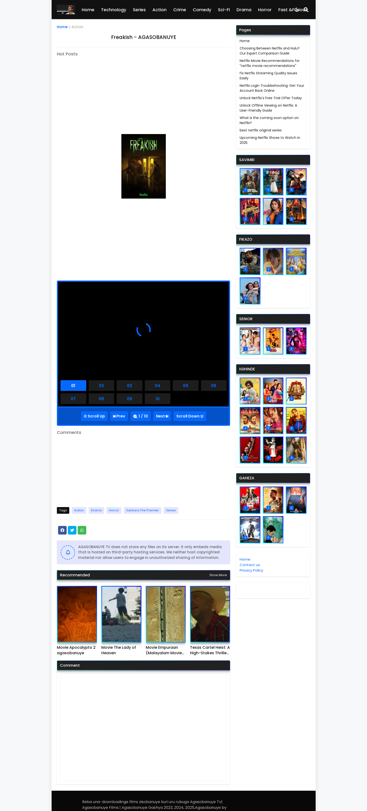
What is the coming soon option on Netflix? (269, 120)
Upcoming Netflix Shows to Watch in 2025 (270, 140)
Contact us (250, 564)
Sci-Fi (224, 10)
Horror (265, 10)
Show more (218, 575)
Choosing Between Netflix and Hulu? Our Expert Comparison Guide (270, 51)
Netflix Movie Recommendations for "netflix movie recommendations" (270, 63)
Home (88, 10)
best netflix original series (261, 130)
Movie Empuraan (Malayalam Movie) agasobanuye (165, 650)
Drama (244, 10)
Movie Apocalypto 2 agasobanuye (76, 650)
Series (139, 10)
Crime (179, 10)
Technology (113, 10)
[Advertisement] (97, 89)
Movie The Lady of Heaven (118, 650)
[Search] (306, 9)
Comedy (202, 10)
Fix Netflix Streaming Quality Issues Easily (268, 76)
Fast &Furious (293, 10)
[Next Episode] (162, 416)
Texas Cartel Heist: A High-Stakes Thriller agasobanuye (210, 650)
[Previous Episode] (119, 416)
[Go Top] (94, 416)
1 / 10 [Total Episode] (143, 416)
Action (159, 10)
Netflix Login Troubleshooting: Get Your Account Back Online (272, 88)
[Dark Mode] (297, 9)
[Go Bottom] (189, 416)
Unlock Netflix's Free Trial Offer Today (271, 98)
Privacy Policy (251, 570)
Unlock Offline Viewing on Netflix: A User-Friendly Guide (268, 108)
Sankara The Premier (142, 510)
